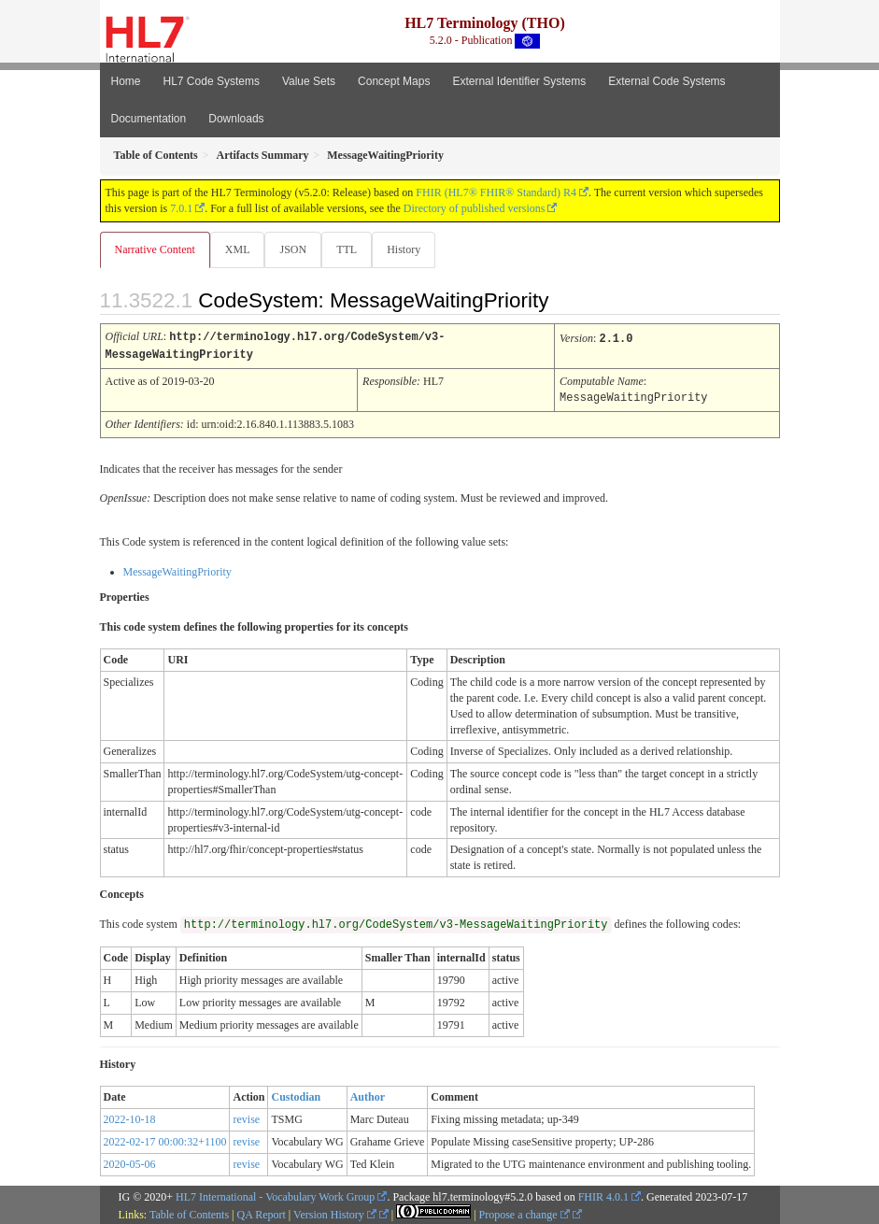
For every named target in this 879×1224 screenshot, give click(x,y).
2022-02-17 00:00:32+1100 (165, 1139)
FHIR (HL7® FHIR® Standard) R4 (496, 192)
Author (367, 1094)
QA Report (261, 1211)
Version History (334, 1211)
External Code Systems (666, 81)
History (403, 249)
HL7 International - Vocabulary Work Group (275, 1194)
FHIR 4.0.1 (603, 1194)
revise (246, 1116)
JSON (292, 249)
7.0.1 (181, 208)
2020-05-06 (130, 1161)
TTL (346, 249)
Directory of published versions (475, 208)
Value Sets (308, 81)
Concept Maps (394, 81)
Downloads (235, 118)
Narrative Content (155, 249)
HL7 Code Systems (211, 81)
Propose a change (524, 1211)
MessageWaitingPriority (177, 569)
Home (126, 81)
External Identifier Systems (519, 81)
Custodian (295, 1094)
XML (237, 249)
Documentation (149, 118)
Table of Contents (189, 1211)
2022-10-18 (130, 1116)
